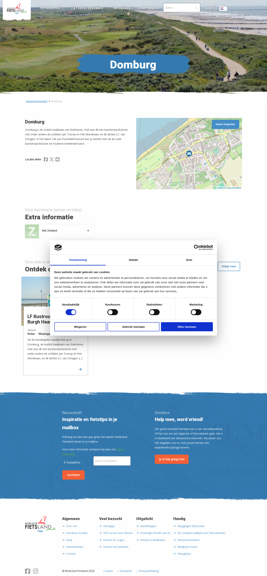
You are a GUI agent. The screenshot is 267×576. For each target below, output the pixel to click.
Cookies (108, 571)
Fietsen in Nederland (152, 540)
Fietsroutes (50, 8)
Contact (71, 553)
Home (17, 8)
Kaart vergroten (225, 124)
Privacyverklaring (149, 571)
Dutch (223, 9)
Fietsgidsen (184, 553)
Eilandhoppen (148, 526)
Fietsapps (109, 526)
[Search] (181, 7)
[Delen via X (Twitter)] (51, 160)
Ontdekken (122, 8)
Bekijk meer (229, 266)
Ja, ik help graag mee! (171, 459)
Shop (209, 8)
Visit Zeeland (65, 230)
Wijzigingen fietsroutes (191, 526)
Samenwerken (74, 547)
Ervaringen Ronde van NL (155, 533)
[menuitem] (17, 8)
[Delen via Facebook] (46, 160)
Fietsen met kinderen (115, 547)
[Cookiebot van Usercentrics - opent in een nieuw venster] (196, 247)
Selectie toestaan (133, 326)
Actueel (148, 8)
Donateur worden (77, 533)
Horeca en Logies (113, 540)
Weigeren (80, 326)
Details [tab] (133, 259)
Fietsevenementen (188, 540)
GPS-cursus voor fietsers (118, 533)
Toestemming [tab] (78, 259)
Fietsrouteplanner (87, 8)
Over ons (71, 526)
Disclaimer (126, 571)
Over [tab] (189, 259)
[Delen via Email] (57, 160)
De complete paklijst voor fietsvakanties (201, 533)
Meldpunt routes (187, 547)
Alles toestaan (186, 326)
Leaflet (220, 188)
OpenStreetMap (234, 188)
